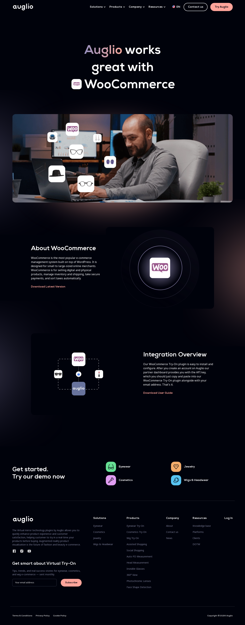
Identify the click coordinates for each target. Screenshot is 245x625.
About (169, 525)
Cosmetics (126, 480)
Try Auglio (221, 7)
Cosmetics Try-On (136, 532)
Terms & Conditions (22, 616)
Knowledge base (202, 525)
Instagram (22, 551)
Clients (196, 538)
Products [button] (115, 7)
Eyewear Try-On (135, 525)
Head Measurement (138, 562)
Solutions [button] (96, 7)
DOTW (196, 544)
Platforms (198, 532)
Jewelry (189, 466)
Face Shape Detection (139, 587)
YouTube (29, 551)
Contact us (195, 7)
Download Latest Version (48, 286)
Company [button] (135, 7)
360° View (132, 574)
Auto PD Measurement (139, 556)
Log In (228, 518)
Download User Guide (158, 393)
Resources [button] (155, 7)
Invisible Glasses (136, 568)
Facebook (14, 551)
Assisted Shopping (137, 544)
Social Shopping (135, 550)
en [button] (176, 6)
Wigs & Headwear (196, 480)
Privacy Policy (43, 616)
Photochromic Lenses (139, 581)
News (169, 538)
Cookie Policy (59, 616)
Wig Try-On (133, 538)
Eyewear (124, 466)
